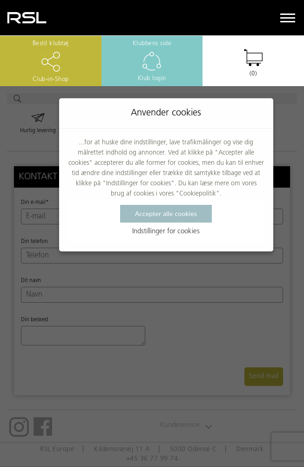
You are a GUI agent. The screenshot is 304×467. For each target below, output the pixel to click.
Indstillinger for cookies (166, 231)
